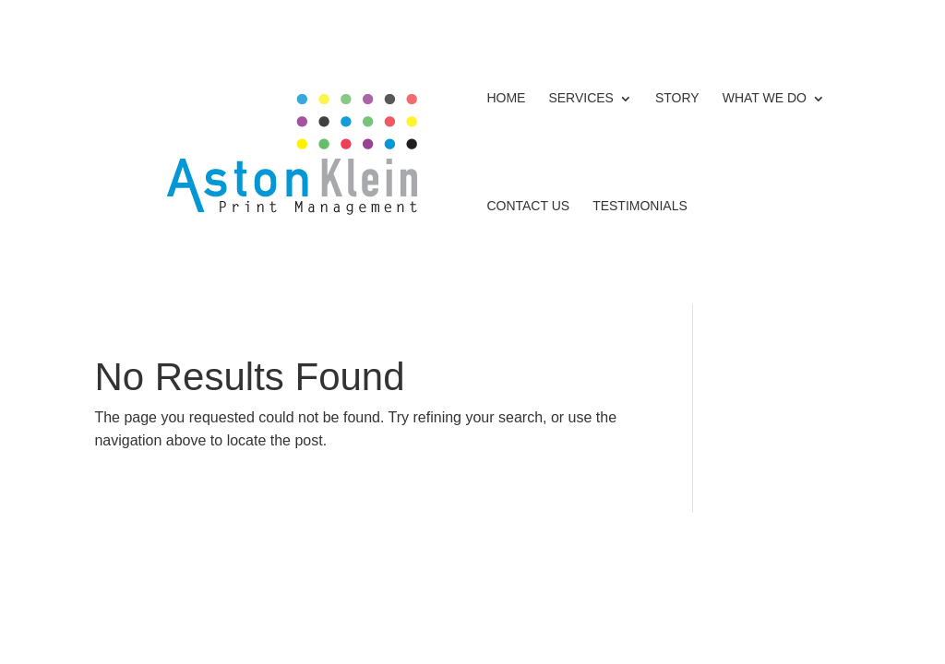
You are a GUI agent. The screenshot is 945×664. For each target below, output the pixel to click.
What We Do (765, 97)
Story (677, 97)
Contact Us (527, 205)
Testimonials (640, 205)
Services (581, 97)
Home (505, 97)
